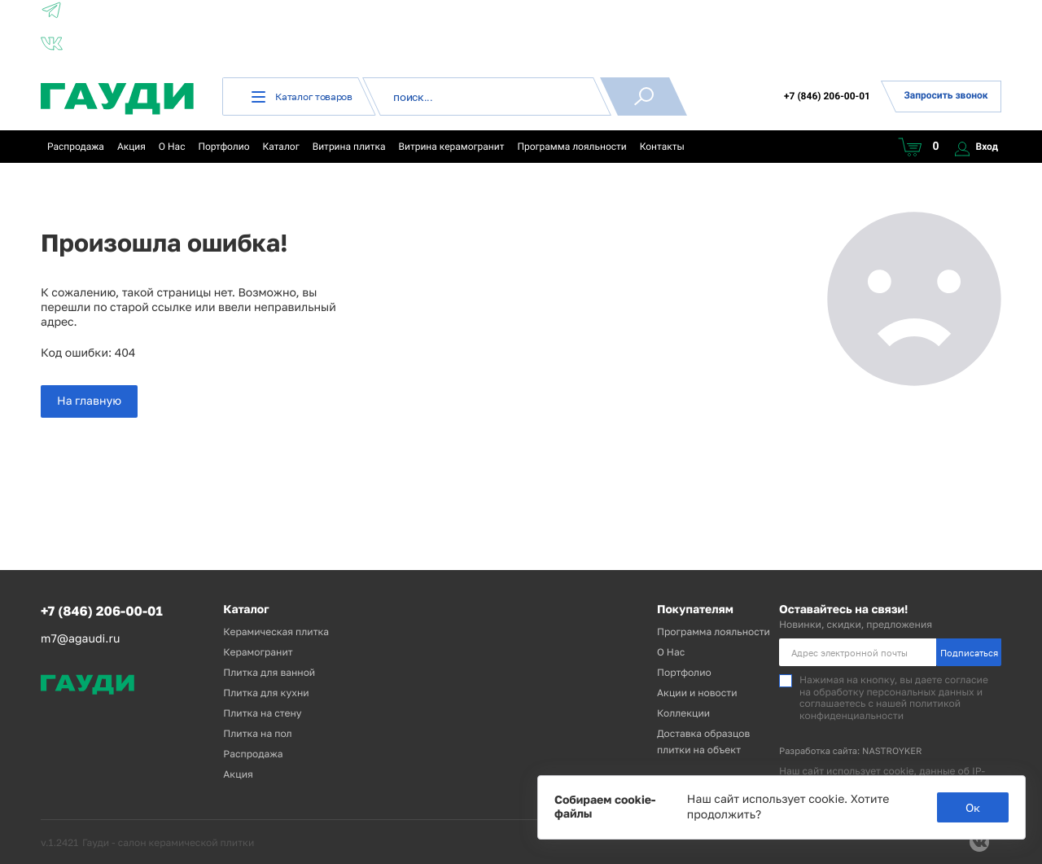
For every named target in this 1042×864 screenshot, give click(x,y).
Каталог (281, 146)
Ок (972, 807)
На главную (89, 401)
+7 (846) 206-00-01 (827, 96)
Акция (131, 146)
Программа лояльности (571, 146)
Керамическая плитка (276, 631)
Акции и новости (697, 692)
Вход (976, 146)
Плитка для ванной (269, 672)
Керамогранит (257, 652)
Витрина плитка (349, 146)
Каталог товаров (302, 96)
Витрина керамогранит (452, 146)
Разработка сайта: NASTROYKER (850, 751)
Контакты (662, 146)
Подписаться (969, 652)
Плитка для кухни (266, 692)
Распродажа (75, 146)
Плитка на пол (257, 733)
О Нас (172, 146)
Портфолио (223, 146)
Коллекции (683, 713)
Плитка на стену (262, 713)
